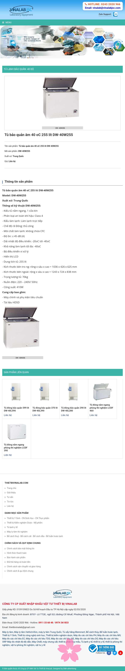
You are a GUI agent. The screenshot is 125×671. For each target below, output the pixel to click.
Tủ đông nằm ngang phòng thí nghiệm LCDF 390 (15, 447)
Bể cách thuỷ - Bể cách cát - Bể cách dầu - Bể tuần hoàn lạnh (35, 536)
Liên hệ (10, 506)
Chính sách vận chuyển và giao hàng (24, 566)
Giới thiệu (11, 492)
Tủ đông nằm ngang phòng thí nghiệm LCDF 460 (101, 407)
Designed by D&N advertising (64, 669)
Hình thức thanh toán (17, 553)
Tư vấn (10, 497)
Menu (6, 22)
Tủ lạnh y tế (12, 527)
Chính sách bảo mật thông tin (20, 548)
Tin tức (10, 501)
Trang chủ (11, 488)
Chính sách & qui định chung (20, 571)
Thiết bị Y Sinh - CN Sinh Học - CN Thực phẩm (28, 518)
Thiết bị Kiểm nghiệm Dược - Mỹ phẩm (24, 523)
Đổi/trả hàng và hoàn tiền (18, 562)
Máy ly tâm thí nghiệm (17, 532)
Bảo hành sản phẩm (16, 557)
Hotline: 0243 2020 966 (102, 4)
